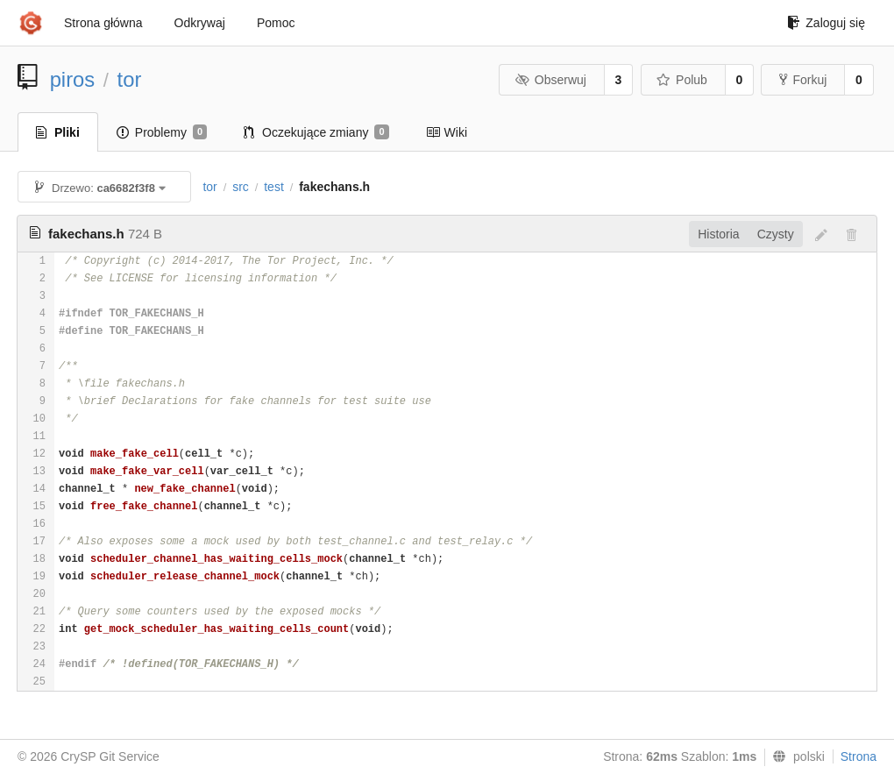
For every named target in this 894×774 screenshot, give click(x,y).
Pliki (58, 132)
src (240, 187)
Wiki (446, 132)
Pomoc (276, 23)
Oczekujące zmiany (316, 132)
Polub (681, 80)
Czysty (775, 234)
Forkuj (803, 80)
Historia (718, 234)
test (274, 187)
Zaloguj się (826, 23)
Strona (858, 756)
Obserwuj (550, 80)
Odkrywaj (199, 23)
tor (129, 79)
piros (73, 79)
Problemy (162, 132)
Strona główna (103, 23)
